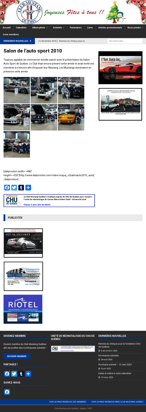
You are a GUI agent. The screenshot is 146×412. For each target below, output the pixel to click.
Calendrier (21, 27)
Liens (90, 27)
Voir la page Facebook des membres (67, 402)
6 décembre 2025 (109, 351)
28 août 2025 (106, 359)
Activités (57, 27)
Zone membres (11, 34)
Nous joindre (134, 27)
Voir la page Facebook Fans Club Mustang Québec (117, 402)
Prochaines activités (108, 355)
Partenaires (76, 27)
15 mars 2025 (107, 377)
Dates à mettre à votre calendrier (114, 373)
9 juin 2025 (106, 368)
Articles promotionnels (110, 27)
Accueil (6, 27)
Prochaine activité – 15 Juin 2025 (115, 364)
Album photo (38, 27)
